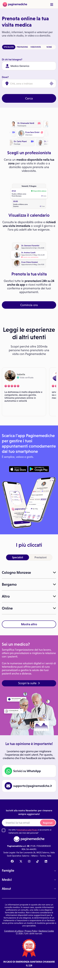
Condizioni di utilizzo (13, 931)
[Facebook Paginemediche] (12, 861)
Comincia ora (29, 305)
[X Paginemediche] (20, 861)
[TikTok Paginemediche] (37, 861)
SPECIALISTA (9, 47)
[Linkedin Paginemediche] (46, 861)
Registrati (48, 823)
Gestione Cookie (46, 931)
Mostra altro (29, 624)
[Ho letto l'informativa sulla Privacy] (3, 830)
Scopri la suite (29, 683)
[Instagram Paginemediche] (29, 861)
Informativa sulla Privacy (27, 830)
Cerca (29, 98)
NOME (49, 47)
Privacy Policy (31, 931)
